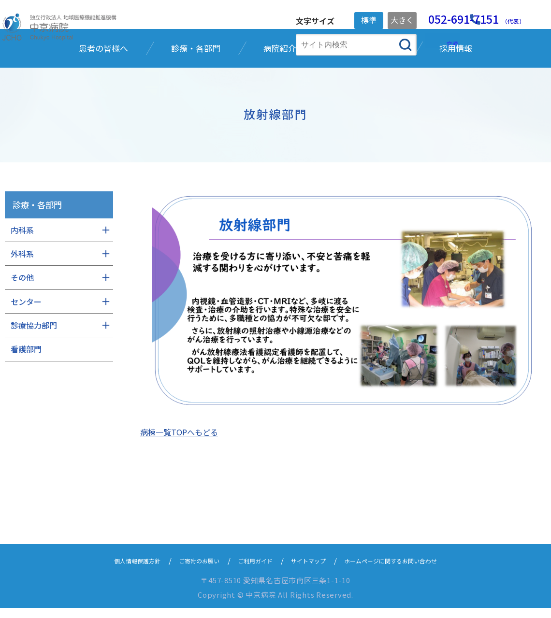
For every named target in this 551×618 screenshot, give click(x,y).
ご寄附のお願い (185, 570)
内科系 (22, 292)
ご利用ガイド (250, 570)
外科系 (22, 316)
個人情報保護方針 (112, 570)
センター (26, 364)
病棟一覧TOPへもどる (179, 442)
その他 (22, 340)
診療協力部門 (34, 388)
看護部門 (26, 411)
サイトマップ (312, 570)
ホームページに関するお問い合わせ (410, 570)
